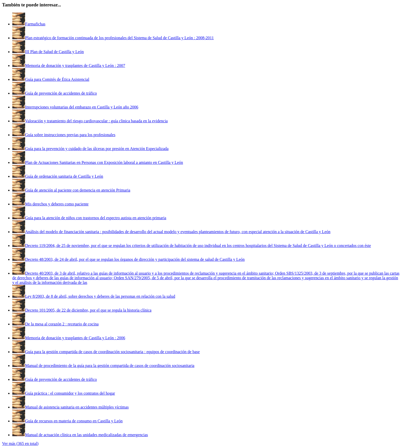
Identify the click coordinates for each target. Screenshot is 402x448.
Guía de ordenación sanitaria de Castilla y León (64, 176)
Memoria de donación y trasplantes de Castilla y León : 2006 (75, 338)
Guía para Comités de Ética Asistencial (57, 79)
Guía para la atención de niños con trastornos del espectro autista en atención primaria (95, 218)
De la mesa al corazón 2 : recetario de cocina (62, 324)
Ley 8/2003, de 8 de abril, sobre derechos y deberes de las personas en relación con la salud (100, 296)
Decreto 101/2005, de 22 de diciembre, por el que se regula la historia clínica (88, 310)
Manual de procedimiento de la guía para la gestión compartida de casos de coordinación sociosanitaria (109, 365)
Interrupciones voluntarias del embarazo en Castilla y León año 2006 (81, 107)
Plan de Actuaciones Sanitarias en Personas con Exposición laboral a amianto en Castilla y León (104, 162)
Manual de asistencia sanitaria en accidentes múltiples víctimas (77, 407)
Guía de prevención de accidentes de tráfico (61, 93)
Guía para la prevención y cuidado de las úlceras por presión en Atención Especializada (96, 148)
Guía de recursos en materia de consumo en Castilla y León (74, 421)
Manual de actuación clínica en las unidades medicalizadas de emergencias (86, 435)
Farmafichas (35, 24)
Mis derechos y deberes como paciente (56, 204)
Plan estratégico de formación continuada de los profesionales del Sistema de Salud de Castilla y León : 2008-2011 (119, 38)
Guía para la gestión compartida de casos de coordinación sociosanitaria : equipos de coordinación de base (112, 352)
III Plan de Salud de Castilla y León (54, 51)
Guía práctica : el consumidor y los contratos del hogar (70, 393)
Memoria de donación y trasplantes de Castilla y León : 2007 (75, 65)
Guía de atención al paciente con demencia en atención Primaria (77, 190)
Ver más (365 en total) (20, 443)
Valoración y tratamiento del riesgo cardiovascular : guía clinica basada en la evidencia (96, 121)
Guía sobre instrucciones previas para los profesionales (70, 135)
